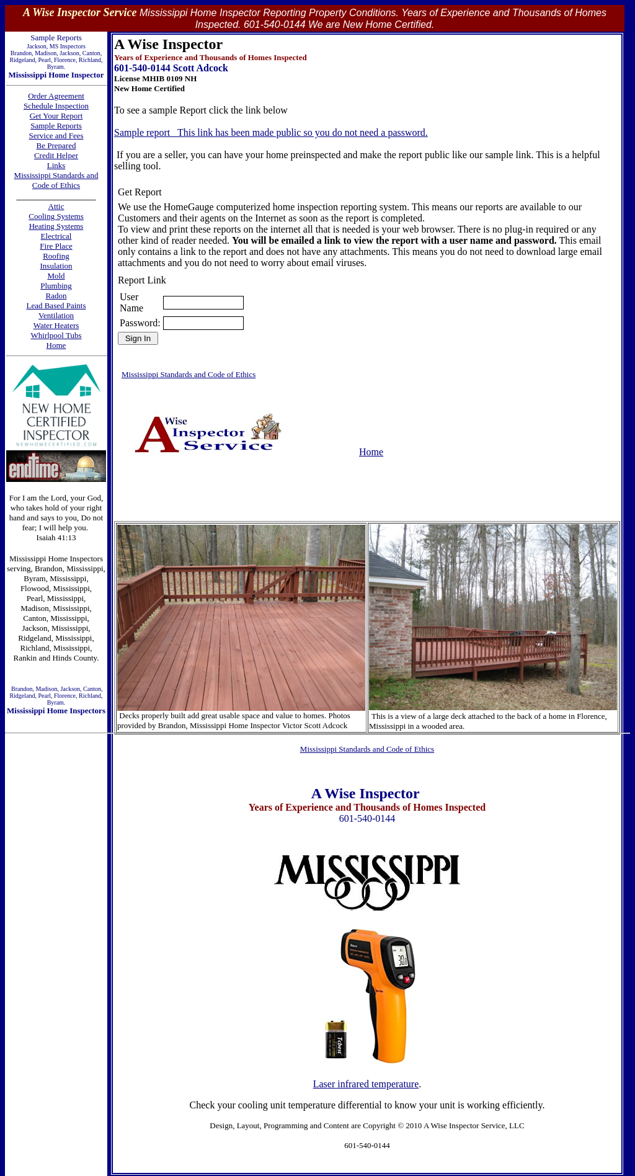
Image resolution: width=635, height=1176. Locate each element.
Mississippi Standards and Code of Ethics (56, 180)
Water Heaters (56, 325)
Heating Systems (56, 226)
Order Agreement (56, 95)
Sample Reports (56, 125)
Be (42, 145)
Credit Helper (56, 155)
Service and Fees (56, 135)
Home (371, 452)
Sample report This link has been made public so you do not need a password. (271, 132)
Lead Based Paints (56, 305)
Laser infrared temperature (366, 1084)
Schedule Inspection (56, 105)
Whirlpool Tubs (56, 335)
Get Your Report (56, 115)
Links (56, 165)
